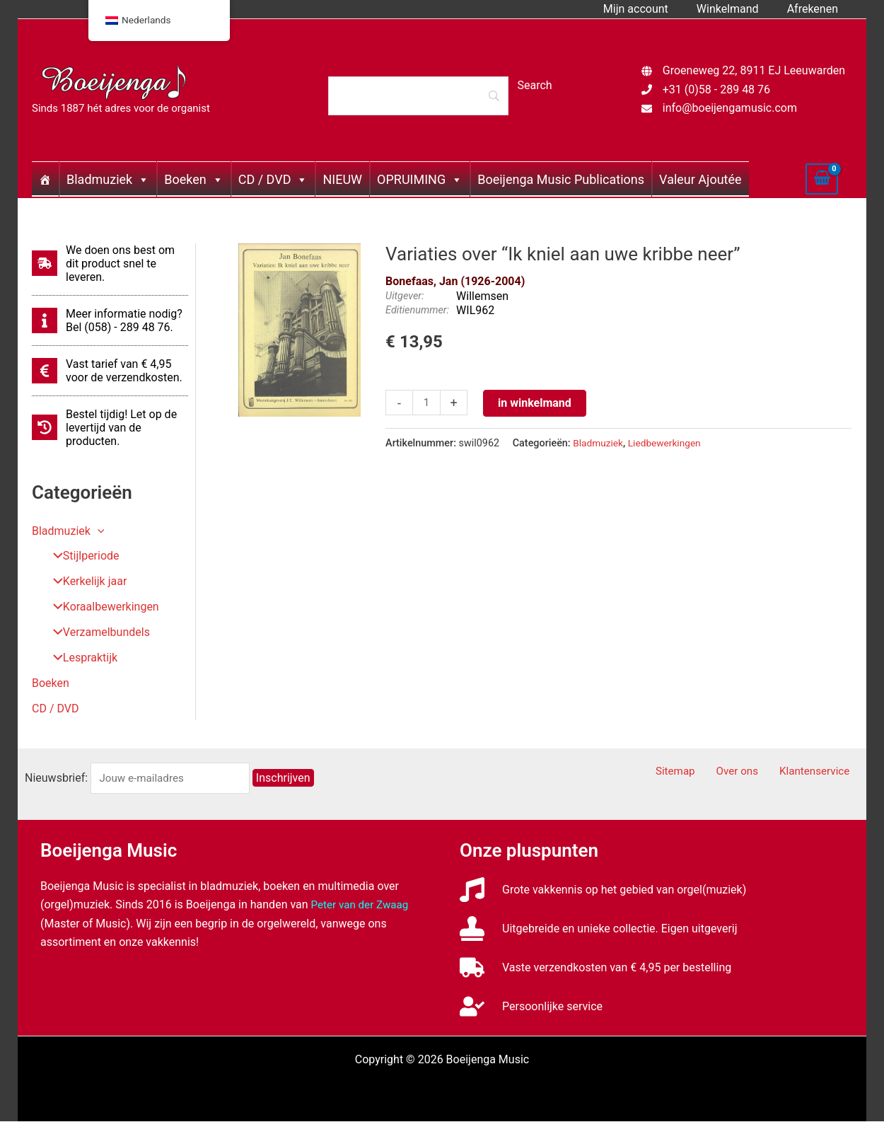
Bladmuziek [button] (68, 531)
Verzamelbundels (96, 633)
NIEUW (342, 179)
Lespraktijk (80, 658)
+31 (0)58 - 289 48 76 (716, 89)
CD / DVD (273, 179)
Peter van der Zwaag (362, 905)
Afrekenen (815, 9)
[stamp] (599, 929)
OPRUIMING (420, 179)
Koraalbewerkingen (101, 607)
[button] (98, 531)
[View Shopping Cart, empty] (822, 179)
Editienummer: (417, 310)
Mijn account (649, 9)
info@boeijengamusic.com (730, 108)
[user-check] (531, 1007)
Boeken (193, 179)
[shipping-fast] (110, 263)
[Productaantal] (427, 403)
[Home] (45, 179)
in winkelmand (536, 403)
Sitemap (696, 772)
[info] (110, 320)
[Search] (418, 95)
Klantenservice (821, 772)
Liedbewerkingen (669, 443)
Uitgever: (404, 296)
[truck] (595, 968)
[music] (603, 890)
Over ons (750, 772)
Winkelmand (736, 9)
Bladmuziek (107, 179)
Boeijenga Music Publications (560, 179)
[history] (110, 427)
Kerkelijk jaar (85, 582)
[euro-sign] (110, 370)
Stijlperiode (81, 556)
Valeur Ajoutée (700, 179)
